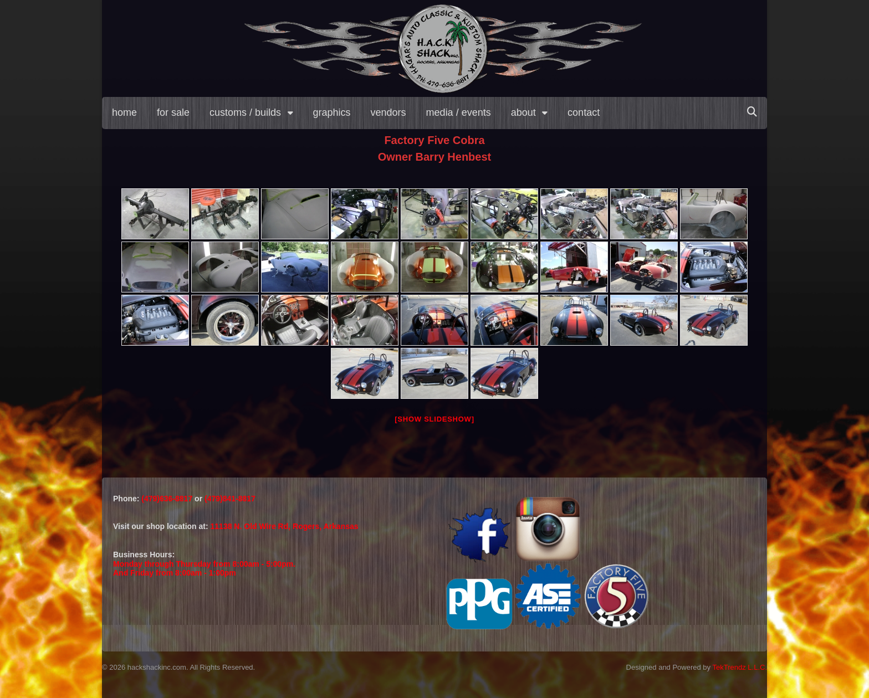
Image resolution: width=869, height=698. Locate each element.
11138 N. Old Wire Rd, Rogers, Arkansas (285, 526)
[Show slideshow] (434, 419)
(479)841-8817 (230, 498)
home (124, 112)
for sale (173, 112)
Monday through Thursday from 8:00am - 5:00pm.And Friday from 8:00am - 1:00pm (204, 569)
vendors (388, 112)
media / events (458, 112)
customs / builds (245, 112)
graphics (332, 112)
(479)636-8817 (168, 498)
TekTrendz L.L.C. (739, 667)
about (523, 112)
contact (584, 112)
